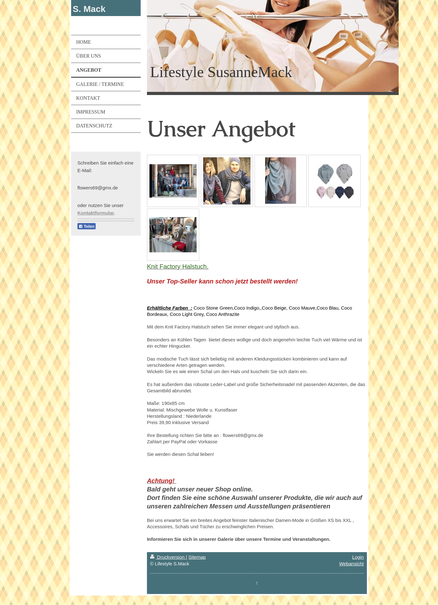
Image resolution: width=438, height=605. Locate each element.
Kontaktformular (95, 213)
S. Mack (89, 9)
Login (358, 557)
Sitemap (197, 557)
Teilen (86, 226)
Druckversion (168, 557)
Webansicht (351, 563)
